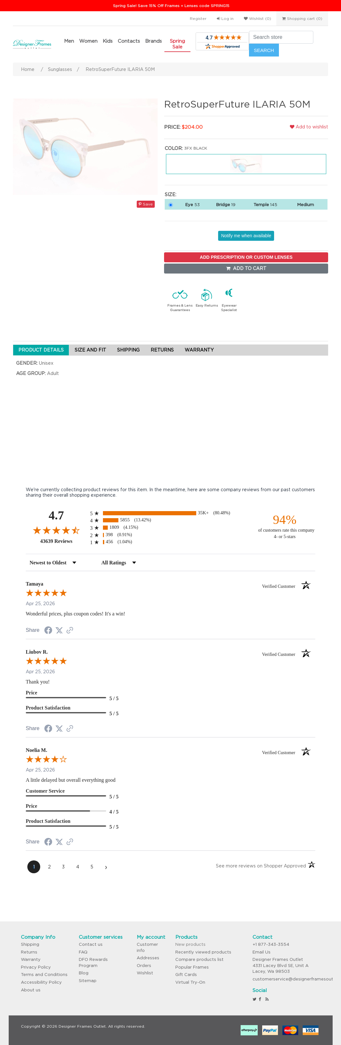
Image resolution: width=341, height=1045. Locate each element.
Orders (144, 965)
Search (264, 50)
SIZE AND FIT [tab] (90, 350)
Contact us (91, 944)
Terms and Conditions (44, 974)
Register (198, 18)
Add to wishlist (309, 126)
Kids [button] (108, 41)
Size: (170, 194)
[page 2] (49, 867)
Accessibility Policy (41, 982)
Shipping (30, 944)
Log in (225, 18)
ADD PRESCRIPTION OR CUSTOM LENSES (246, 257)
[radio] (170, 513)
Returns (29, 952)
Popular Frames (192, 967)
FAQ (83, 952)
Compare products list (199, 959)
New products (190, 944)
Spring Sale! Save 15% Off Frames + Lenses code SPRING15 (171, 6)
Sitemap (88, 980)
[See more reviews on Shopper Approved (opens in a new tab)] (69, 630)
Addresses (148, 957)
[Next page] (106, 867)
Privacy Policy (36, 967)
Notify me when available (246, 235)
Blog (83, 973)
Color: (174, 148)
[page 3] (63, 867)
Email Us (262, 952)
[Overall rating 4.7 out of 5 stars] (56, 530)
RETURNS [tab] (162, 350)
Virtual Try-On (190, 982)
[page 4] (77, 867)
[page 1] (33, 866)
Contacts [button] (129, 41)
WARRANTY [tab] (199, 350)
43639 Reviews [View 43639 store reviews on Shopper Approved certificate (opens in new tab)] (63, 541)
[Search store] (281, 37)
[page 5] (92, 867)
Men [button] (69, 41)
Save (146, 204)
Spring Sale (177, 43)
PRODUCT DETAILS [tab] (41, 350)
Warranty (31, 959)
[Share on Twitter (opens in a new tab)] (59, 630)
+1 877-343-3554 (271, 944)
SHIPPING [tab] (128, 350)
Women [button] (88, 41)
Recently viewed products (203, 952)
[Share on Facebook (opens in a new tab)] (48, 631)
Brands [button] (153, 41)
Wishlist (145, 973)
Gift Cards (186, 974)
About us (31, 990)
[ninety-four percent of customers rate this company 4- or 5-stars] (284, 526)
